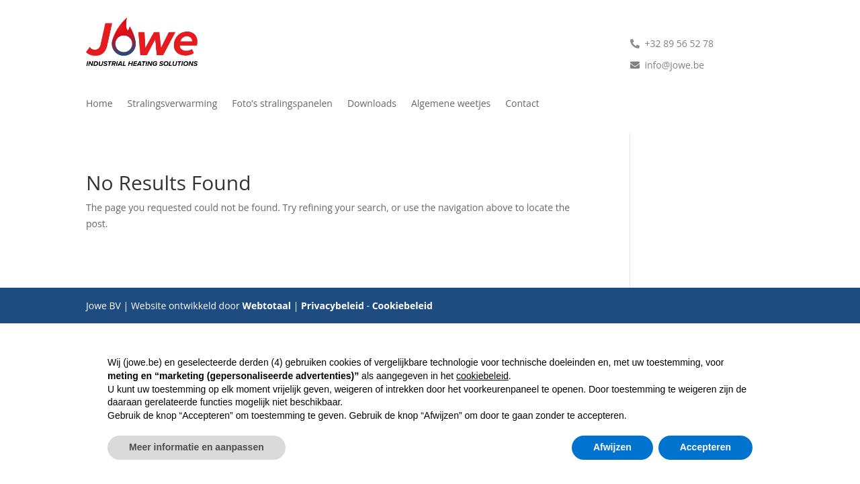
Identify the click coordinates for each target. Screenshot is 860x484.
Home (99, 104)
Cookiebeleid (402, 305)
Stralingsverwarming (173, 104)
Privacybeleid (332, 305)
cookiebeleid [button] (482, 375)
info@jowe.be (675, 64)
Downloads (371, 104)
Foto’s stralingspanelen (282, 104)
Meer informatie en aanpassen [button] (196, 447)
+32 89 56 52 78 (679, 43)
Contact (522, 104)
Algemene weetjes (450, 104)
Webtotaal (266, 305)
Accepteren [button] (705, 447)
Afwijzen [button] (612, 447)
